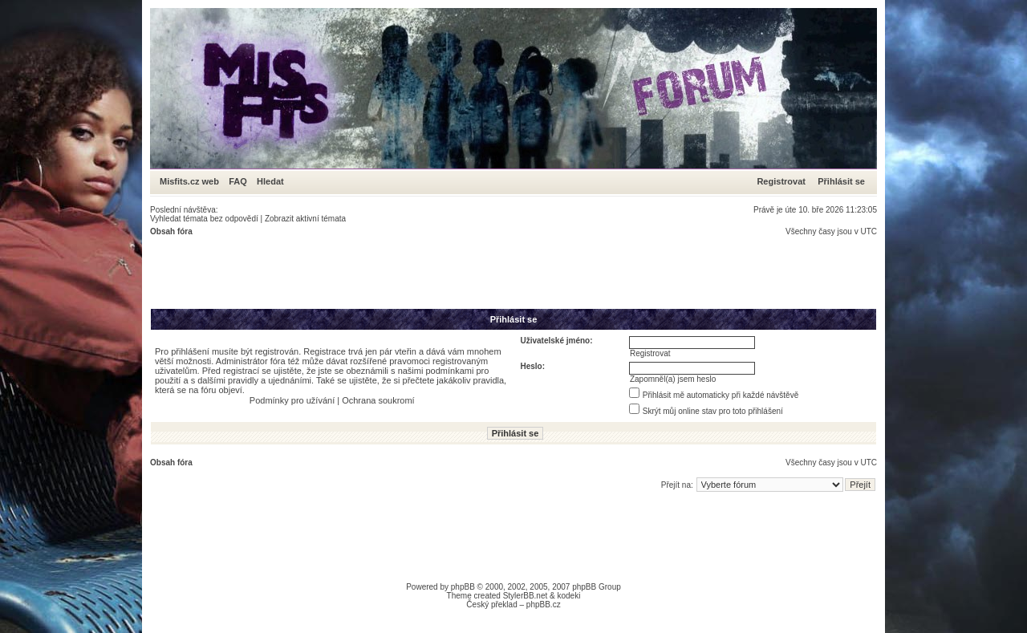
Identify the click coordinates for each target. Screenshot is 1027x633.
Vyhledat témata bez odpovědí (204, 218)
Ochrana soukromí (378, 400)
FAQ (238, 181)
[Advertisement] (442, 272)
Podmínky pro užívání (292, 400)
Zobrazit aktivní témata (305, 218)
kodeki (568, 595)
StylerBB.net (525, 595)
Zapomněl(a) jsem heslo (673, 379)
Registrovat (781, 181)
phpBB (463, 586)
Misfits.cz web (193, 181)
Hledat (270, 181)
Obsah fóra (171, 231)
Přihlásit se (841, 181)
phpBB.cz (543, 604)
